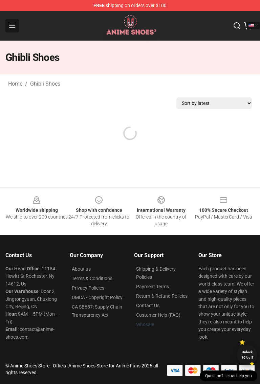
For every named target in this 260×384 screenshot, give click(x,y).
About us (81, 269)
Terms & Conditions (92, 278)
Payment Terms (152, 286)
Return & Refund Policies (162, 296)
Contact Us (147, 305)
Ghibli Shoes (45, 84)
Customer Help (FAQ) (158, 315)
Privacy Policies (88, 288)
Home (15, 84)
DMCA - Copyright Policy (97, 297)
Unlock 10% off (247, 354)
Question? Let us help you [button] (228, 376)
